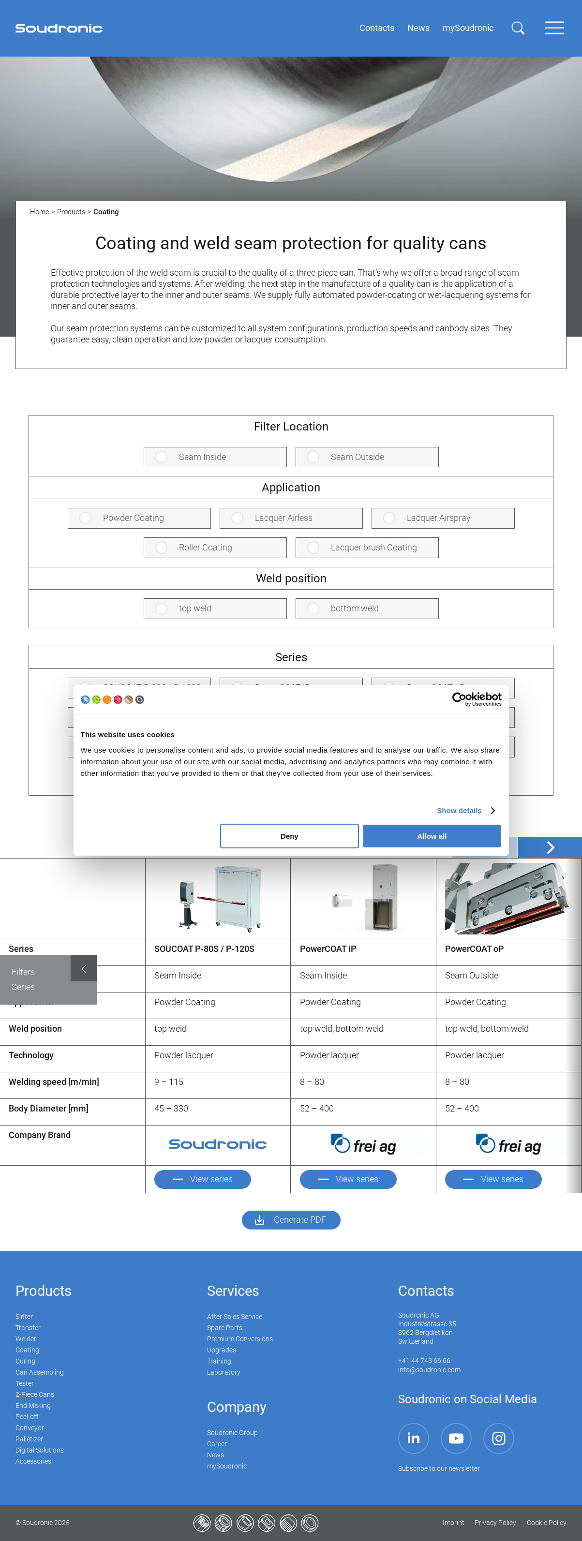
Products (71, 211)
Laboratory (223, 1372)
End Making (33, 1406)
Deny (289, 836)
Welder (25, 1339)
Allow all (432, 836)
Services (233, 1291)
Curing (25, 1361)
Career (217, 1444)
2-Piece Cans (34, 1395)
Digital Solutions (39, 1450)
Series (23, 987)
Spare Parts (224, 1328)
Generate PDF (300, 1220)
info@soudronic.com (429, 1370)
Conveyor (29, 1428)
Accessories (33, 1461)
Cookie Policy (547, 1523)
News (215, 1455)
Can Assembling (39, 1372)
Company (237, 1407)
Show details (459, 810)
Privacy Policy (495, 1523)
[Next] (550, 847)
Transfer (28, 1328)
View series (211, 1179)
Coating (27, 1350)
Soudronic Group (232, 1433)
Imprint (453, 1523)
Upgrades (221, 1350)
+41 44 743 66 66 (424, 1361)
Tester (24, 1383)
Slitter (24, 1317)
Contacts (426, 1291)
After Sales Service (234, 1317)
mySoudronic (227, 1466)
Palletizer (29, 1439)
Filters (23, 972)
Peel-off (27, 1417)
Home (39, 211)
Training (219, 1361)
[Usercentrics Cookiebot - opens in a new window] (459, 699)
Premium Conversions (240, 1339)
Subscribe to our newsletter (439, 1469)
